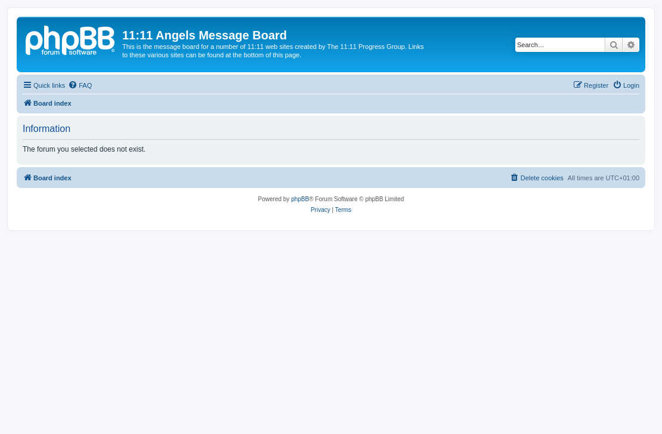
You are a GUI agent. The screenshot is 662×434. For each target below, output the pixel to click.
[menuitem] (80, 85)
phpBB (300, 199)
